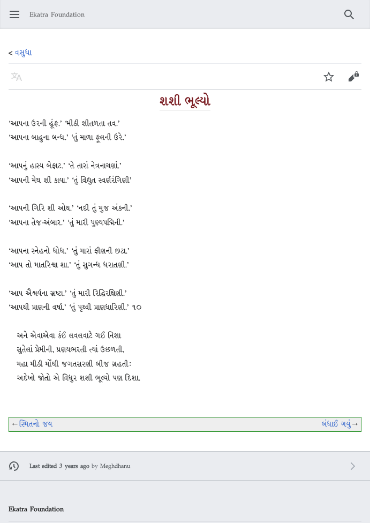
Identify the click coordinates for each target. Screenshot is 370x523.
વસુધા (23, 52)
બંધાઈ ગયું (336, 424)
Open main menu (18, 19)
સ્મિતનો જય (35, 424)
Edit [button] (354, 81)
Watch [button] (332, 81)
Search (352, 19)
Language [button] (20, 81)
